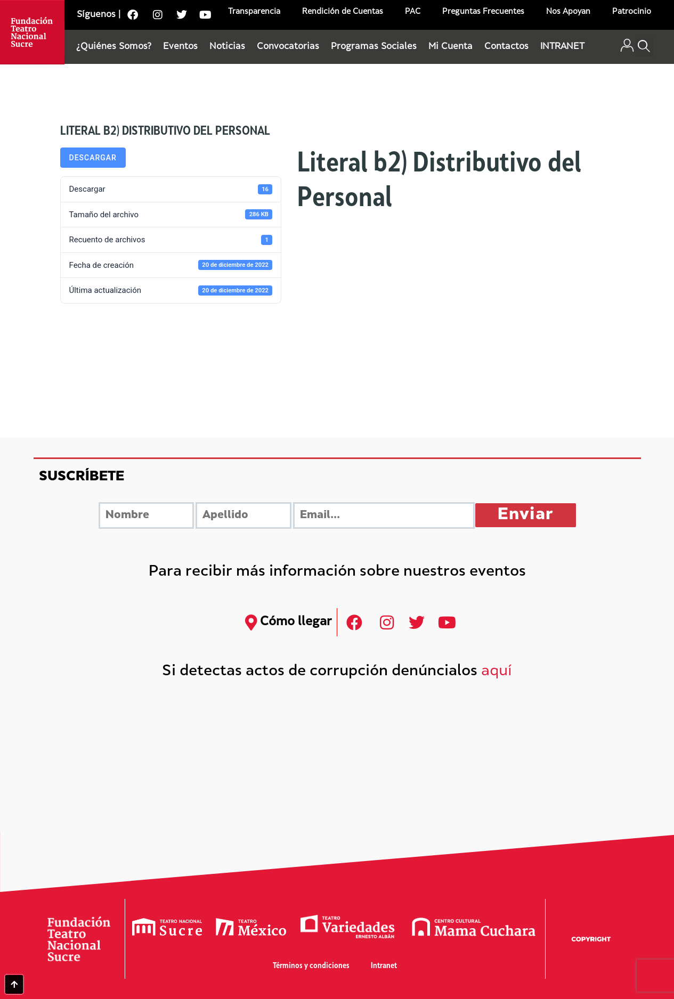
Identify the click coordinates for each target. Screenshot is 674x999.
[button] (644, 47)
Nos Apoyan (568, 12)
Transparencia (254, 12)
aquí (496, 672)
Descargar (93, 157)
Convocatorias (288, 47)
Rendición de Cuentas (342, 12)
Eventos (180, 47)
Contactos (506, 47)
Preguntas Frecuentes (483, 12)
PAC (412, 12)
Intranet (384, 966)
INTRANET (562, 47)
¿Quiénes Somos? (113, 47)
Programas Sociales (374, 47)
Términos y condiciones (311, 966)
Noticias (227, 47)
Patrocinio (631, 12)
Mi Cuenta (450, 47)
